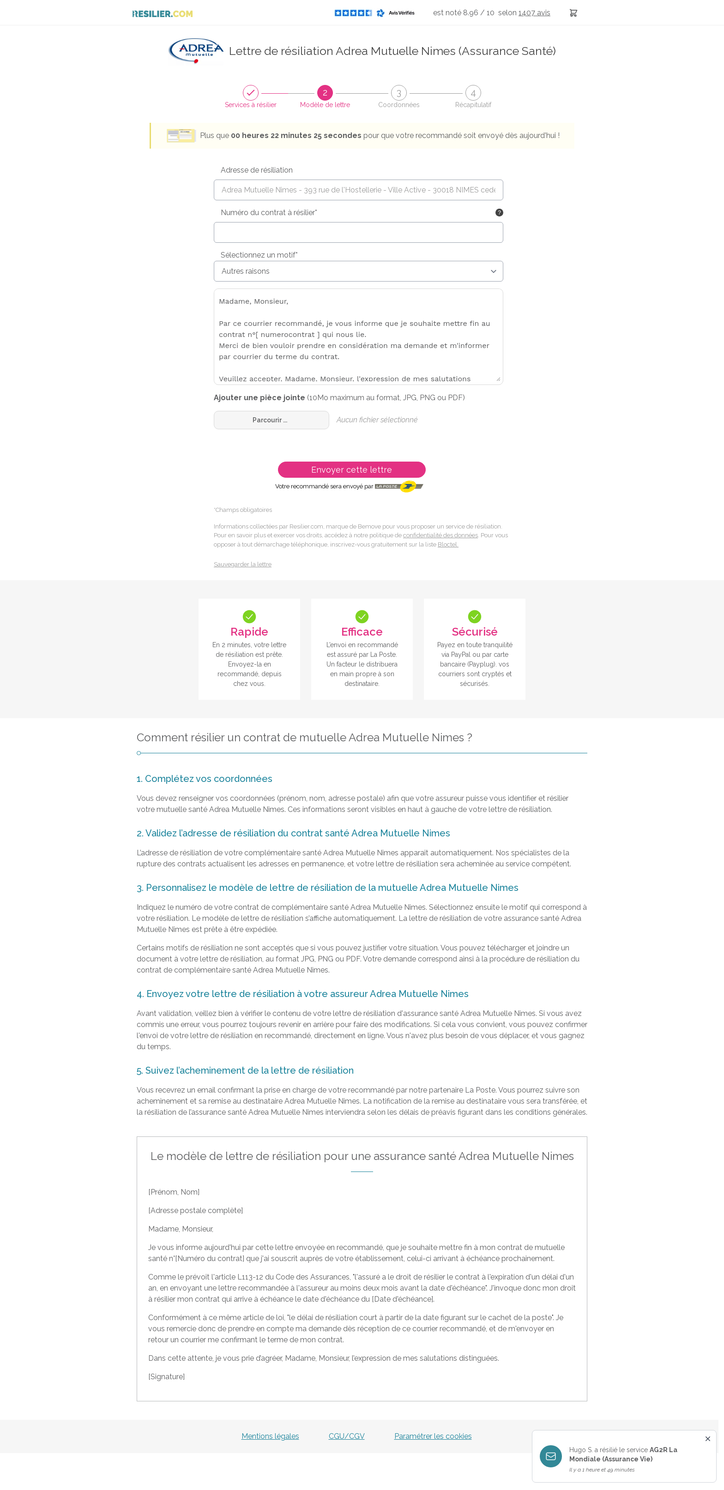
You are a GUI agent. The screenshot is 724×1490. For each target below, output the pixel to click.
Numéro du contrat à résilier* (269, 212)
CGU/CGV (347, 1436)
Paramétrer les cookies (433, 1436)
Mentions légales (270, 1436)
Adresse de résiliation (257, 170)
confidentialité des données (440, 535)
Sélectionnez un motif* (259, 255)
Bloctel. (448, 544)
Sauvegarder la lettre (243, 564)
